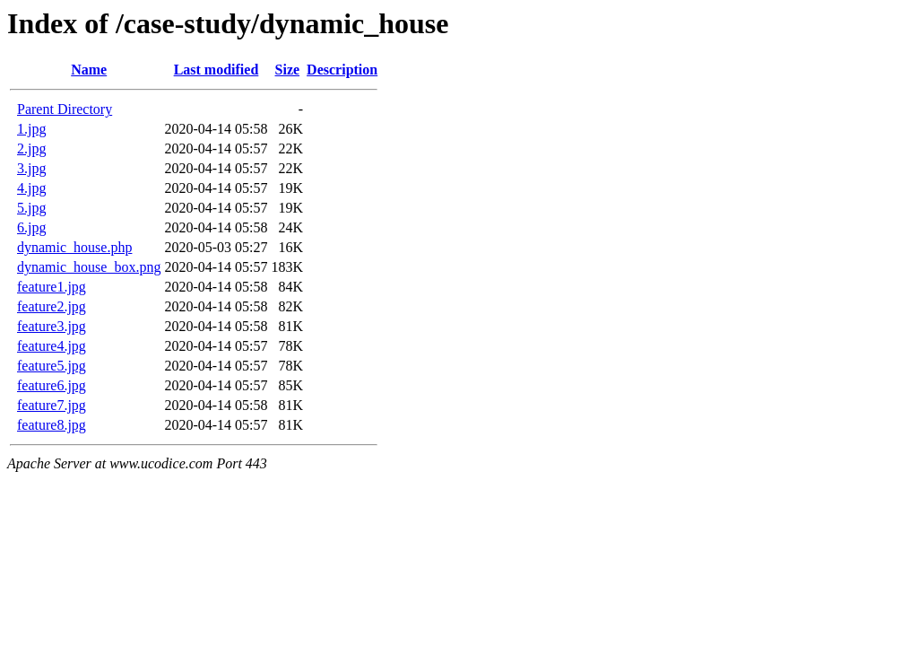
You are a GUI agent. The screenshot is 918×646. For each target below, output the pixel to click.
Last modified (216, 69)
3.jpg (31, 168)
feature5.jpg (51, 365)
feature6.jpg (51, 385)
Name (89, 69)
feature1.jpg (51, 286)
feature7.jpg (51, 405)
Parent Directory (64, 109)
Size (287, 69)
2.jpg (31, 148)
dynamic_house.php (74, 247)
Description (342, 69)
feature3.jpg (51, 326)
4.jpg (31, 188)
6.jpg (31, 227)
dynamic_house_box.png (88, 267)
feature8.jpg (51, 424)
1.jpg (31, 128)
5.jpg (31, 207)
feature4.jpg (51, 346)
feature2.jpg (51, 306)
